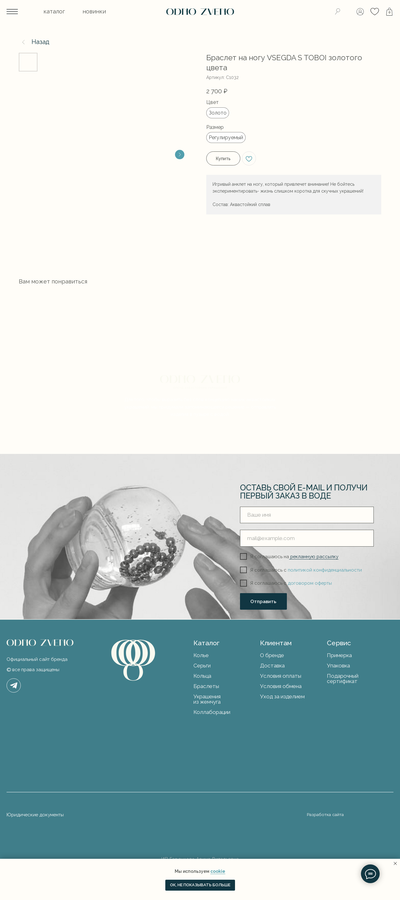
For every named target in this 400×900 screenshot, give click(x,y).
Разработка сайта (325, 814)
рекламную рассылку (313, 556)
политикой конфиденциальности (325, 570)
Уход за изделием (282, 696)
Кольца (202, 676)
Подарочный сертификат (342, 678)
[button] (54, 11)
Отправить (263, 601)
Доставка (272, 665)
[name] (307, 515)
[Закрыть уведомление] (395, 863)
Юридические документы (35, 814)
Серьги (202, 665)
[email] (307, 538)
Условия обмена (281, 686)
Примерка (339, 655)
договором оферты (310, 583)
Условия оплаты (280, 676)
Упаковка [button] (338, 665)
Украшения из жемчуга (207, 699)
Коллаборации (211, 712)
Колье (201, 655)
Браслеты (206, 686)
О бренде (272, 655)
